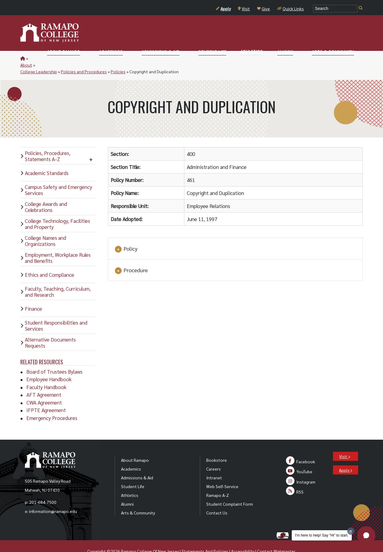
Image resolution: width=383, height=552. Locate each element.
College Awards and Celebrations (46, 193)
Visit (244, 8)
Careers (213, 455)
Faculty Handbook (46, 374)
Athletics (129, 481)
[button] (366, 535)
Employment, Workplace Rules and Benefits (58, 244)
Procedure (131, 257)
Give (263, 8)
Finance (33, 295)
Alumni (127, 490)
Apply (223, 8)
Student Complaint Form (229, 490)
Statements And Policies (205, 537)
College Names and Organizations (45, 227)
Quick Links (290, 8)
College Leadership (63, 58)
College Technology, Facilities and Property (57, 210)
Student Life (132, 473)
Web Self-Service (222, 473)
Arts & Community (138, 499)
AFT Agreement (43, 381)
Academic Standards (47, 160)
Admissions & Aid (137, 464)
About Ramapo (135, 446)
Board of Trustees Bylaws (54, 358)
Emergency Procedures (51, 405)
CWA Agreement (44, 389)
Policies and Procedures (108, 58)
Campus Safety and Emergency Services (58, 176)
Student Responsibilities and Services (56, 312)
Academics (131, 455)
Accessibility (242, 537)
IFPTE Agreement (46, 397)
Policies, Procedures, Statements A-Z (47, 143)
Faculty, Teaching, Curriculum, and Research (58, 278)
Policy (126, 236)
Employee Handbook (49, 366)
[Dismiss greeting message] (350, 531)
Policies (142, 58)
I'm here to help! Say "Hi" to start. (321, 535)
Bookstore (216, 446)
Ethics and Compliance (49, 261)
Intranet (214, 464)
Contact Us (216, 499)
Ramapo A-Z (217, 481)
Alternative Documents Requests (50, 329)
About (35, 58)
